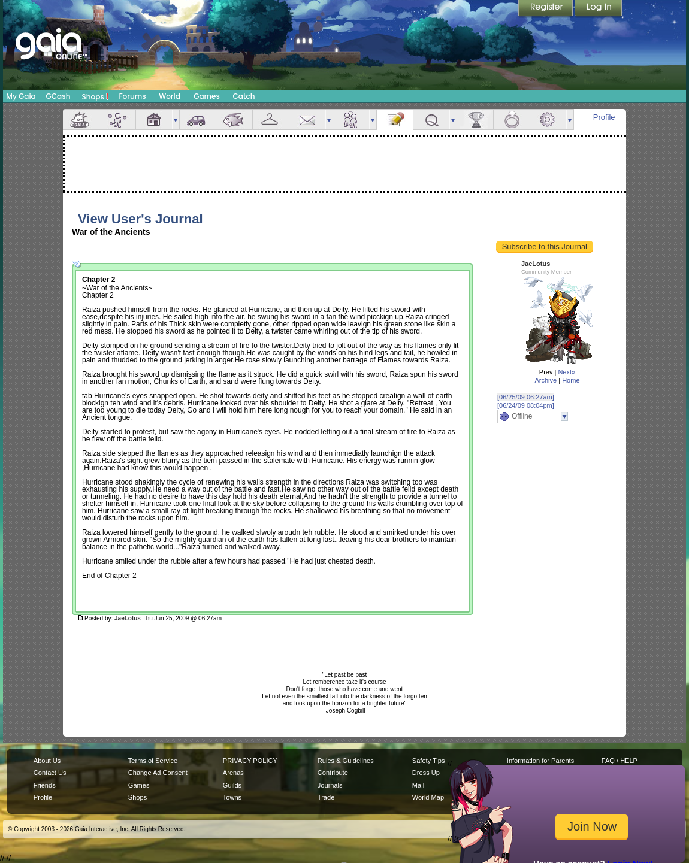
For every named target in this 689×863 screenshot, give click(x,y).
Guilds (232, 785)
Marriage (512, 119)
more (175, 119)
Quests (431, 119)
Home (570, 380)
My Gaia (20, 96)
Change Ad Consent (158, 772)
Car (198, 119)
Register (546, 9)
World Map (428, 797)
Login (598, 9)
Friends (351, 119)
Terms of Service (152, 760)
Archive (545, 380)
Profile (604, 117)
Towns (232, 797)
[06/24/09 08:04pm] (525, 405)
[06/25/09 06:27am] (525, 397)
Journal (395, 119)
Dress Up (426, 772)
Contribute (333, 772)
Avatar (117, 119)
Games (207, 96)
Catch (244, 96)
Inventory (271, 119)
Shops (95, 96)
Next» (566, 372)
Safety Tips (428, 760)
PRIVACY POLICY (250, 760)
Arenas (233, 772)
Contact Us (50, 772)
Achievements (475, 119)
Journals (330, 785)
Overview (81, 119)
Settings (548, 119)
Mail (307, 119)
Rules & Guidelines (346, 760)
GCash (58, 96)
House (154, 119)
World (169, 96)
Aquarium (234, 119)
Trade (326, 797)
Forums (132, 96)
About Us (47, 760)
